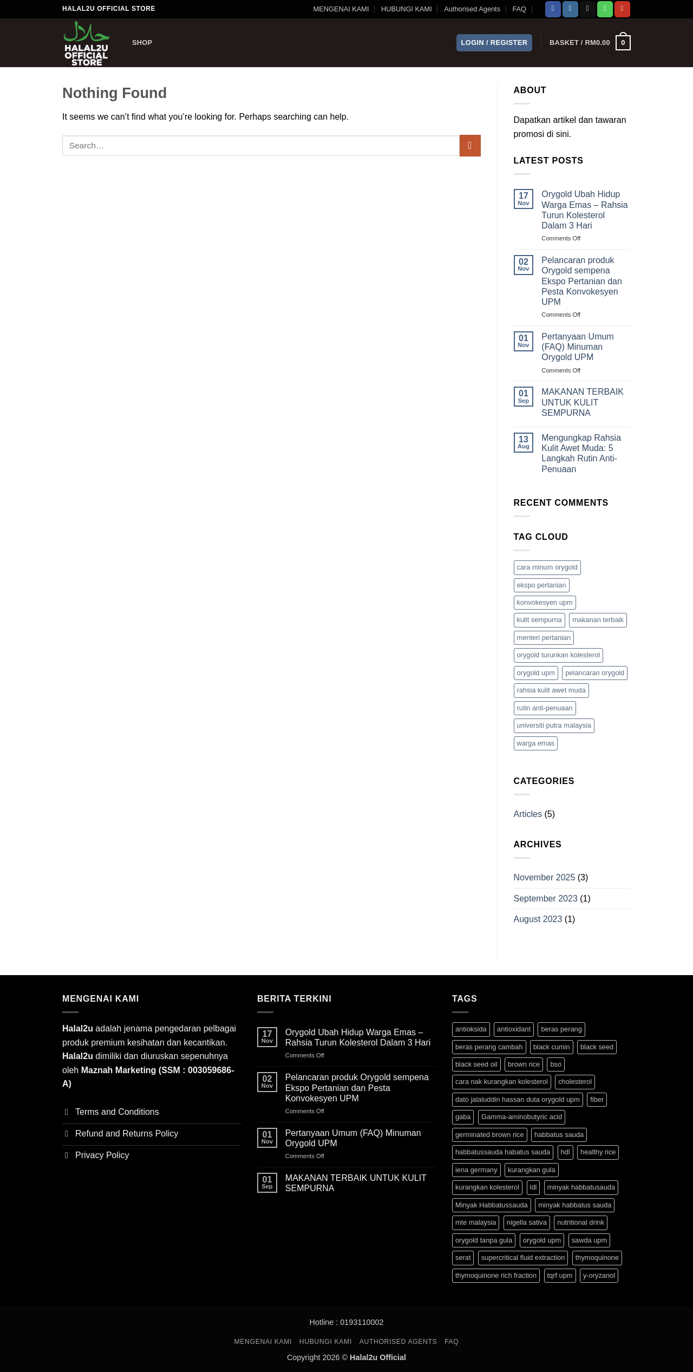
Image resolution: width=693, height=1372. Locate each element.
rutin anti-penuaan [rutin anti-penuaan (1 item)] (545, 708)
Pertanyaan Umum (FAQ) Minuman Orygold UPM (577, 347)
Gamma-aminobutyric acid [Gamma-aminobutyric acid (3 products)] (521, 1117)
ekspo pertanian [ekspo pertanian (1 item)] (541, 585)
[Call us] (605, 9)
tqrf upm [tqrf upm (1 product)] (560, 1275)
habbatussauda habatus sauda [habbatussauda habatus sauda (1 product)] (502, 1152)
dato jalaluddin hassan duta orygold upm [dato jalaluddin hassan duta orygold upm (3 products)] (517, 1099)
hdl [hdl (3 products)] (565, 1152)
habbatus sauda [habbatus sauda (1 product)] (559, 1135)
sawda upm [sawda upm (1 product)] (589, 1240)
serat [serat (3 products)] (462, 1257)
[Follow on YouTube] (622, 9)
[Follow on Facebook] (553, 9)
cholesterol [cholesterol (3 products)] (575, 1081)
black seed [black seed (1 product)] (596, 1047)
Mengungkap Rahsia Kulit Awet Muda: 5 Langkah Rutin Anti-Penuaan (581, 453)
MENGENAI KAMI (341, 9)
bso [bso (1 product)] (555, 1064)
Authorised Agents (472, 9)
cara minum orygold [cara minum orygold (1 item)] (547, 567)
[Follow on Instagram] (570, 9)
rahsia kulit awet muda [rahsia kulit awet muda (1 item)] (551, 690)
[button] (494, 43)
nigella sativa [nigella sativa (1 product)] (527, 1222)
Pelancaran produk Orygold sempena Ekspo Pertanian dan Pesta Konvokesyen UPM (581, 281)
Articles (528, 814)
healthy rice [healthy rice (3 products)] (598, 1152)
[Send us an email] (588, 9)
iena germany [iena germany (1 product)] (476, 1170)
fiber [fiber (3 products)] (597, 1099)
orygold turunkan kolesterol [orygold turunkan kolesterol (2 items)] (558, 655)
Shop (142, 42)
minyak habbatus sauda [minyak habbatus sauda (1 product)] (574, 1205)
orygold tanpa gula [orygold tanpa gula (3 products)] (483, 1240)
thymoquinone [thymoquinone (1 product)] (597, 1257)
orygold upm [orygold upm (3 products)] (542, 1240)
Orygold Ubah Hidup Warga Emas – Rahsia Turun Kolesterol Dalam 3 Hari (584, 210)
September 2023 (546, 898)
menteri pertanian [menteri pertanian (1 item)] (544, 637)
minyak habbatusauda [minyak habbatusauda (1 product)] (581, 1187)
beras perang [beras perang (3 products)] (561, 1029)
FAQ (519, 9)
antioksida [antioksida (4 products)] (471, 1029)
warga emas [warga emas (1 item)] (536, 743)
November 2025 (545, 877)
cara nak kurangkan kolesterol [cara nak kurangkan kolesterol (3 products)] (501, 1081)
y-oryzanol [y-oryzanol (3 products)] (599, 1275)
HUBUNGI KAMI (406, 9)
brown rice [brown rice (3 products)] (524, 1064)
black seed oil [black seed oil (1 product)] (476, 1064)
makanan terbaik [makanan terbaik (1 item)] (598, 620)
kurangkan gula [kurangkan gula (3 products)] (531, 1170)
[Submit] (470, 145)
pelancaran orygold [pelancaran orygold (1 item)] (594, 673)
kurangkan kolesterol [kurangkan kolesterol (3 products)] (487, 1187)
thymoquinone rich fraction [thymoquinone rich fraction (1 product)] (496, 1275)
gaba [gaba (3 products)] (462, 1117)
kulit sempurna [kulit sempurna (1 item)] (539, 620)
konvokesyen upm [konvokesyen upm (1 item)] (545, 602)
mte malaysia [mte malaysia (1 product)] (475, 1222)
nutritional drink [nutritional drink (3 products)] (580, 1222)
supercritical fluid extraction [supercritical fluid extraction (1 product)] (523, 1257)
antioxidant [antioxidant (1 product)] (514, 1029)
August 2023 (538, 919)
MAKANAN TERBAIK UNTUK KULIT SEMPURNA (582, 402)
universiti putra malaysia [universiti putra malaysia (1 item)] (554, 725)
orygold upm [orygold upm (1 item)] (536, 673)
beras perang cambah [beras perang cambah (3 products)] (489, 1047)
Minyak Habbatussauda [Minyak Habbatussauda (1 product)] (491, 1205)
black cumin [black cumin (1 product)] (551, 1047)
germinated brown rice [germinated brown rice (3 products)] (489, 1135)
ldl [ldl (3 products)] (533, 1187)
